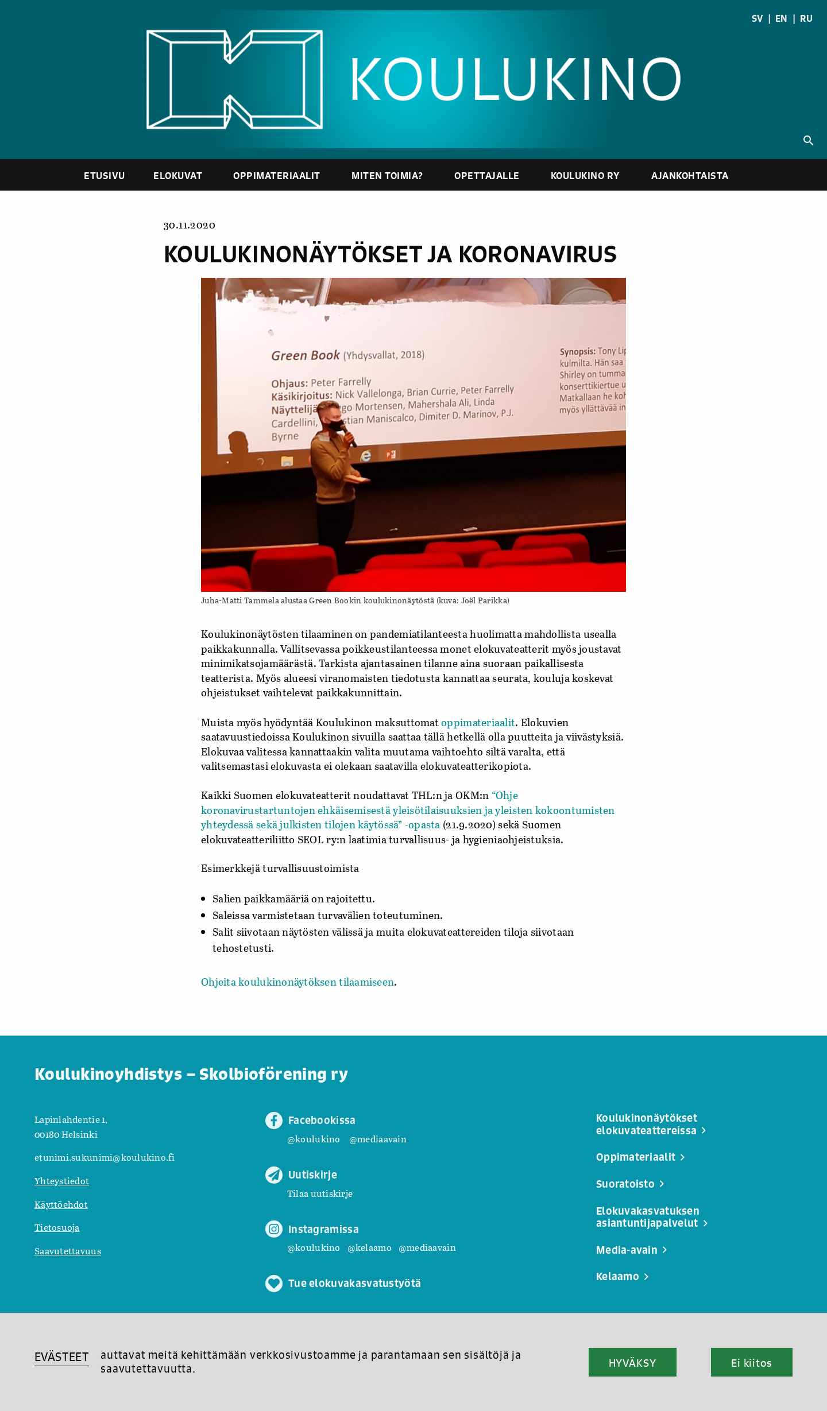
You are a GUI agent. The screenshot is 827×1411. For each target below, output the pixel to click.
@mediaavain (378, 1138)
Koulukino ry (585, 175)
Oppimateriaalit (276, 175)
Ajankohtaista (690, 175)
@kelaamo (369, 1247)
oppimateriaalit (478, 722)
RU (806, 18)
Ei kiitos (751, 1363)
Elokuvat (177, 175)
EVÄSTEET (61, 1357)
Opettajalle (487, 175)
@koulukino (314, 1138)
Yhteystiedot (61, 1180)
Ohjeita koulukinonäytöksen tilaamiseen (297, 981)
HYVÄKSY (632, 1363)
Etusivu (104, 175)
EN (781, 18)
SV (757, 18)
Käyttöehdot (61, 1204)
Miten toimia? (387, 175)
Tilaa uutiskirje (320, 1193)
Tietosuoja (57, 1227)
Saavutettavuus (67, 1250)
